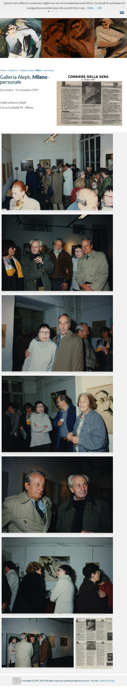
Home (3, 70)
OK (99, 8)
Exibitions (13, 70)
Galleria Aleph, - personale (37, 70)
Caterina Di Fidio (107, 680)
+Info (90, 8)
